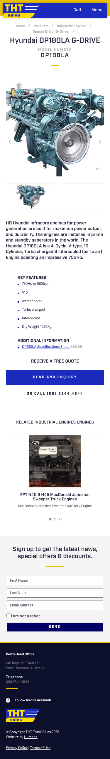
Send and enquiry (55, 377)
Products (41, 26)
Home (20, 26)
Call (77, 10)
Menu (97, 10)
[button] (50, 519)
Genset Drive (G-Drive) (51, 32)
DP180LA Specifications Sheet (46, 346)
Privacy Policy (17, 747)
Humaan (31, 736)
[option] (30, 196)
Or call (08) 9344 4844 (55, 394)
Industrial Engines (72, 26)
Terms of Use (40, 747)
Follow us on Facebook (33, 700)
